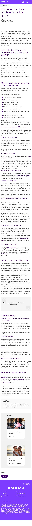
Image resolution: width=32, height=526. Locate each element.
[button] (23, 2)
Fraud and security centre (21, 493)
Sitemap (2, 496)
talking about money (11, 247)
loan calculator (24, 214)
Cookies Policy (4, 493)
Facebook (15, 379)
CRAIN (17, 495)
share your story (5, 382)
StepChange (4, 253)
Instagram (21, 379)
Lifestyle (5, 476)
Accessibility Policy (4, 495)
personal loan (15, 206)
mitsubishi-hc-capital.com (21, 496)
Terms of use (3, 491)
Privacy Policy (19, 491)
